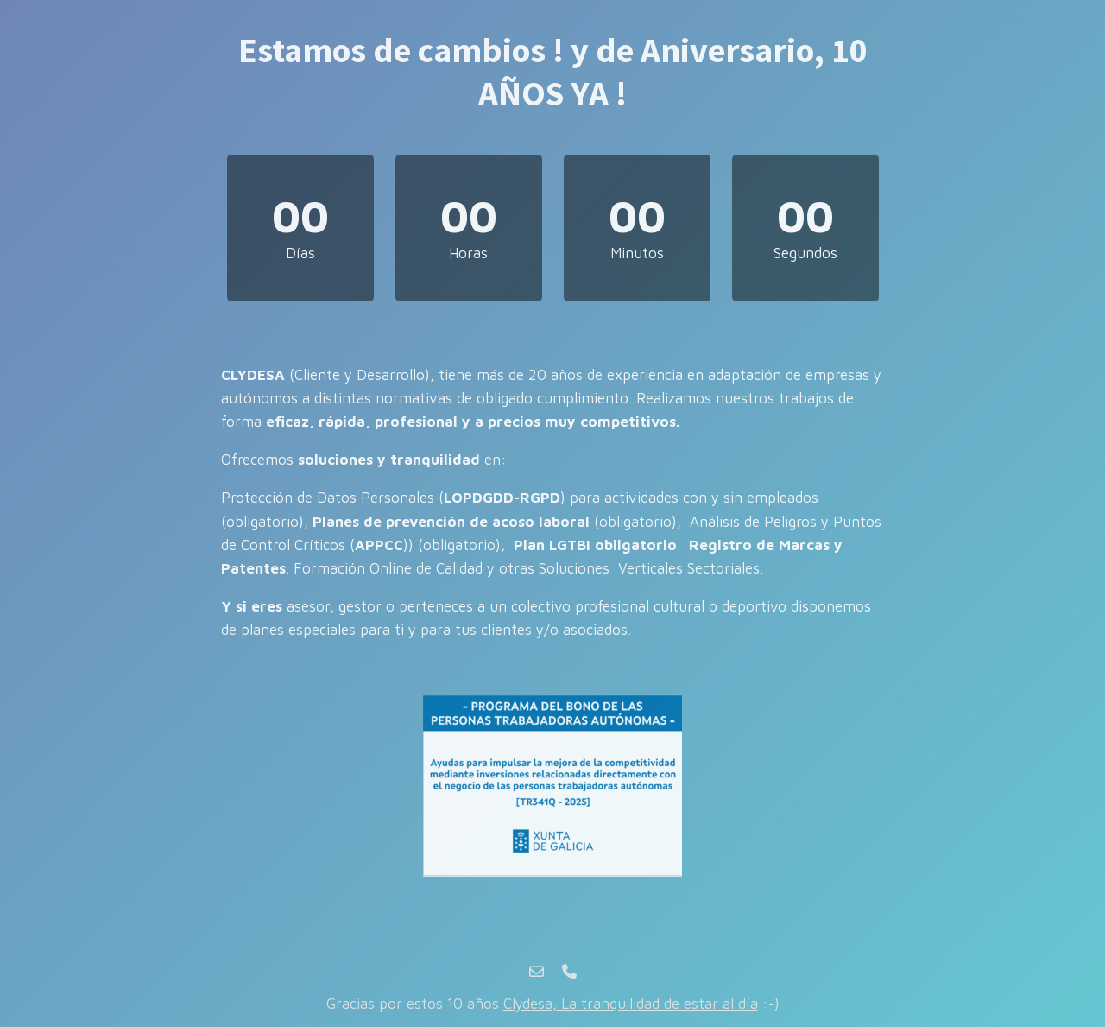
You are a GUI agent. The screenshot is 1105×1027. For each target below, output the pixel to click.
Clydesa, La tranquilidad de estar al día (630, 1003)
